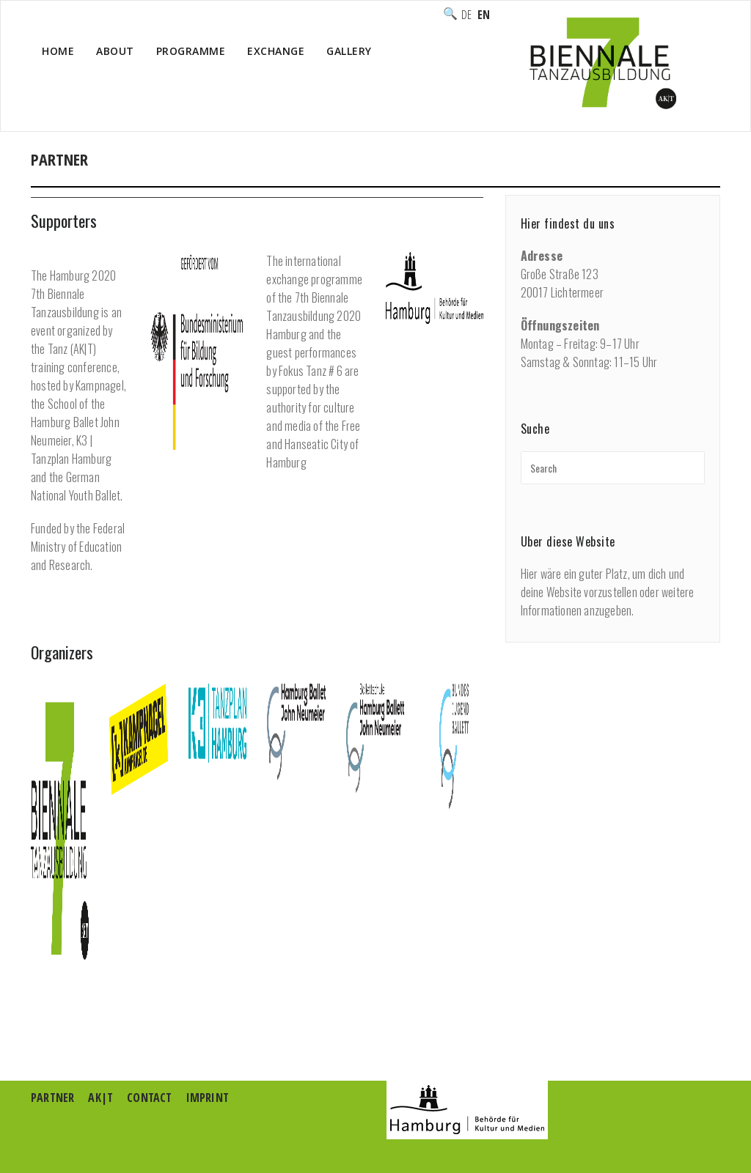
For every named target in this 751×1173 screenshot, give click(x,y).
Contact (149, 1097)
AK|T (100, 1097)
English (483, 15)
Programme (191, 51)
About (115, 51)
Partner (52, 1097)
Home (58, 51)
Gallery (349, 51)
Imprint (207, 1097)
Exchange (275, 51)
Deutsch (466, 15)
